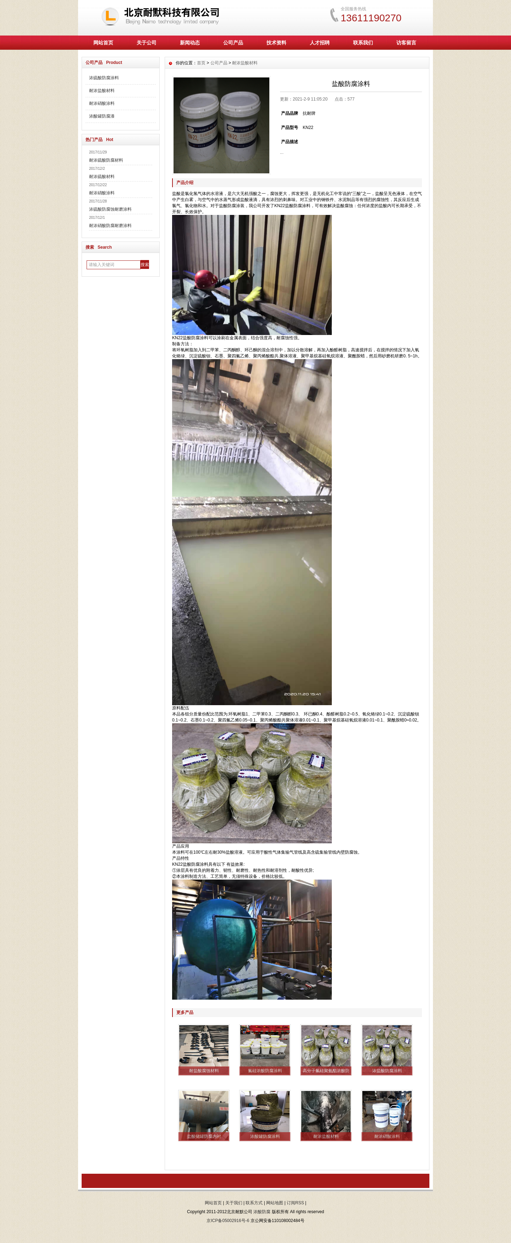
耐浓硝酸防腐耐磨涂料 (110, 225)
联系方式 (254, 1202)
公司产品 (233, 42)
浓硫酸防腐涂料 (104, 77)
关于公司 (146, 42)
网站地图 (274, 1202)
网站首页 (103, 42)
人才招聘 (320, 42)
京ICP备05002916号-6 (228, 1220)
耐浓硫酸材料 (102, 176)
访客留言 (406, 42)
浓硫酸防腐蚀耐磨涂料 (110, 209)
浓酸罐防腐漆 (102, 116)
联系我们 (363, 42)
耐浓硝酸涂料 (102, 103)
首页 (201, 62)
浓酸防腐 (261, 1211)
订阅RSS (295, 1202)
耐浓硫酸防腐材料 (106, 160)
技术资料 (276, 42)
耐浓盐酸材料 (102, 90)
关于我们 (233, 1202)
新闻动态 (190, 42)
